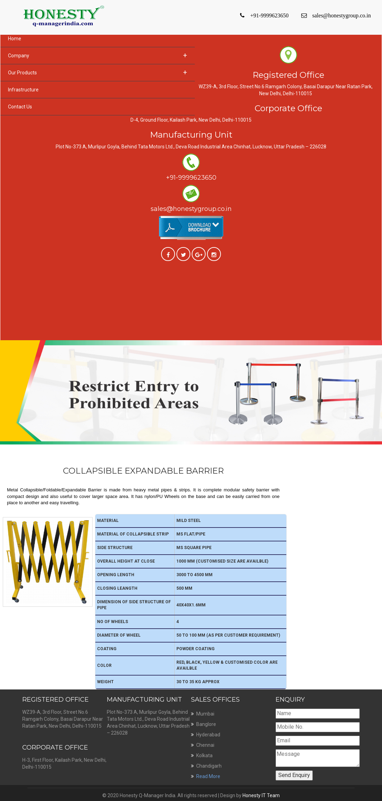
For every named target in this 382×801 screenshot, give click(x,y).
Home (14, 38)
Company (97, 55)
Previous (4, 342)
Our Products (97, 72)
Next (377, 342)
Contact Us (20, 106)
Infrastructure (23, 89)
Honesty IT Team (261, 795)
